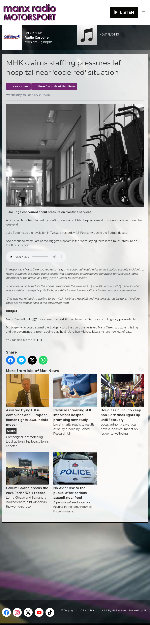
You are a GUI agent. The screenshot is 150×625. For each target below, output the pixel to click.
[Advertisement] (76, 555)
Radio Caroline (37, 38)
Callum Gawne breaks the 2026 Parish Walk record (27, 473)
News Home (20, 86)
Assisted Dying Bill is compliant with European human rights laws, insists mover (27, 400)
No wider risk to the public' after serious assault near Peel (75, 476)
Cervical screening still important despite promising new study (75, 398)
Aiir (145, 610)
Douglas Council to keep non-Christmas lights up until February (122, 398)
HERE (39, 339)
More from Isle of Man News (56, 86)
